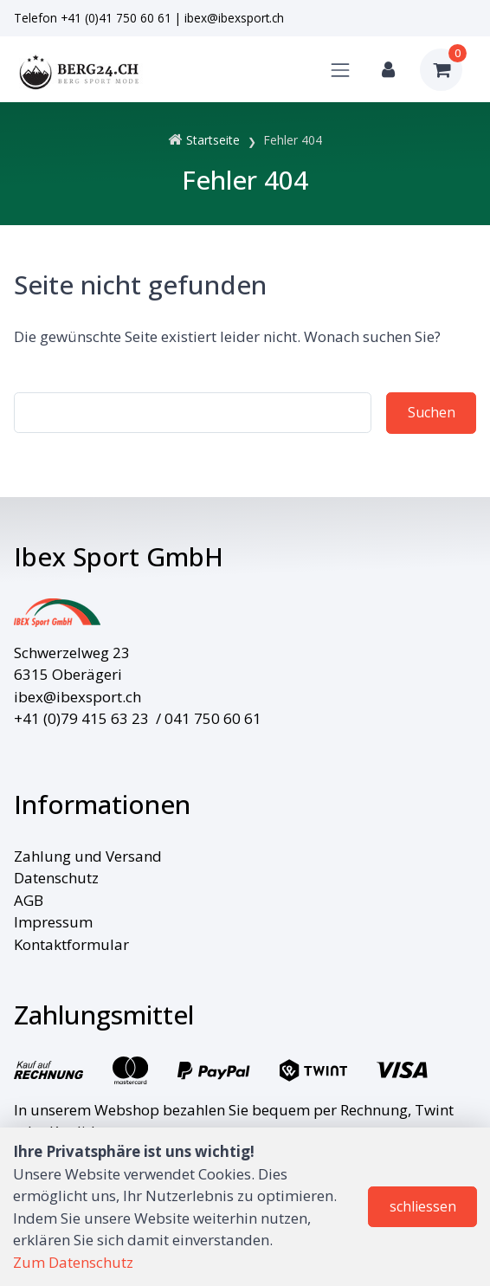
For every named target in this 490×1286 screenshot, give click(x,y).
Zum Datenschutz (73, 1262)
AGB (28, 900)
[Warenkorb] (441, 69)
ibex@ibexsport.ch (234, 18)
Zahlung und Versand (88, 856)
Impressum (53, 922)
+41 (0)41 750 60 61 (116, 18)
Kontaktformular (71, 944)
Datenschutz (56, 878)
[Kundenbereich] (388, 69)
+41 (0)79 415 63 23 (81, 718)
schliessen (423, 1206)
